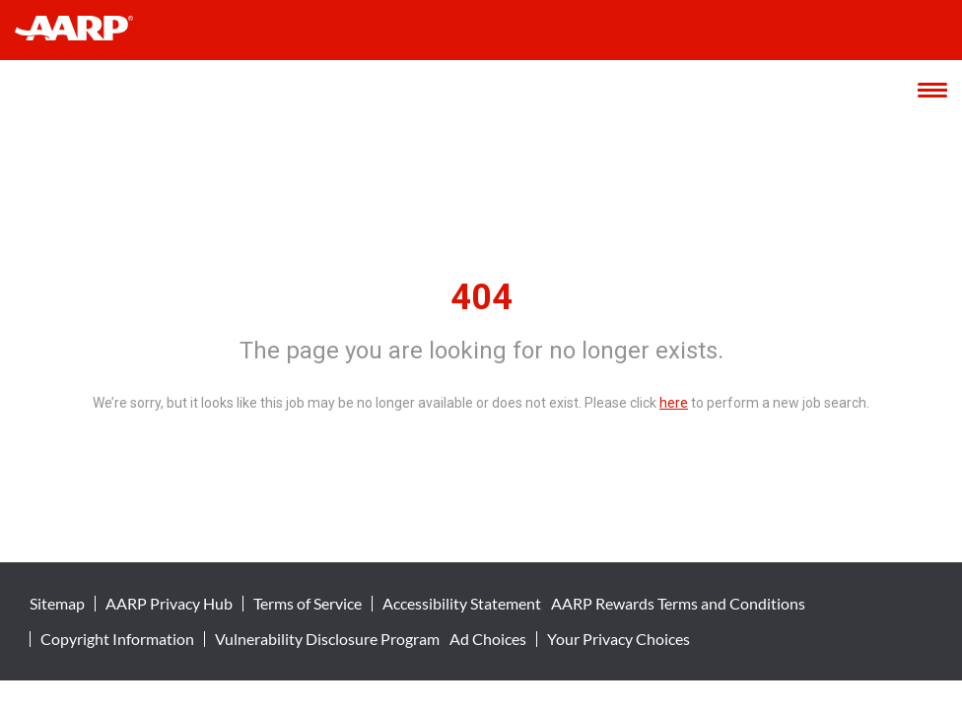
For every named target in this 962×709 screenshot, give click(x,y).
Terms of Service (307, 604)
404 (481, 297)
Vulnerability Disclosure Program (327, 639)
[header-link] (83, 30)
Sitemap (57, 604)
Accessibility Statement (461, 604)
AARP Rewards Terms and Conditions (678, 604)
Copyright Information (117, 639)
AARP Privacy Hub (169, 604)
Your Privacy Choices (618, 639)
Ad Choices (487, 639)
